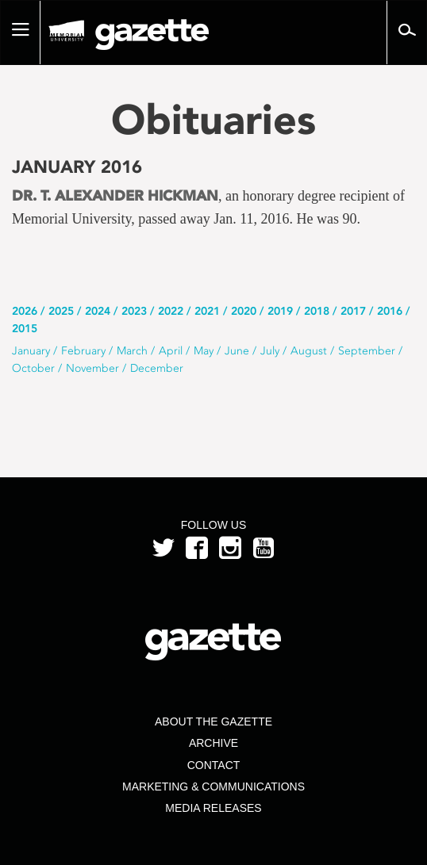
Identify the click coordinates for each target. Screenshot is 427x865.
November (92, 368)
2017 (353, 311)
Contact (213, 765)
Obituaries (213, 119)
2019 (280, 311)
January (31, 351)
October (33, 368)
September (366, 351)
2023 (134, 311)
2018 (316, 311)
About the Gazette (213, 721)
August (308, 351)
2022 (170, 311)
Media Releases (213, 808)
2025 (61, 311)
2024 (97, 311)
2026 (24, 311)
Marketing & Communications (213, 786)
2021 (207, 311)
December (156, 368)
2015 (24, 328)
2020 (243, 311)
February (83, 351)
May (203, 351)
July (269, 351)
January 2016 (77, 167)
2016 (389, 311)
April (171, 351)
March (132, 351)
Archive (213, 743)
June (237, 351)
